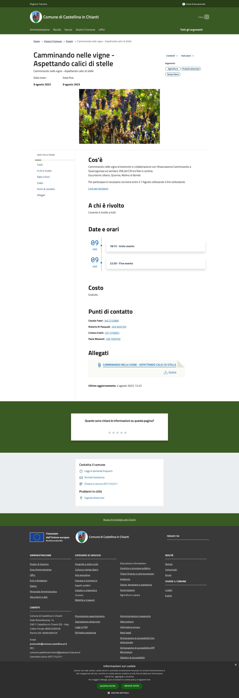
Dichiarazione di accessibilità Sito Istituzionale (137, 640)
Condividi (172, 56)
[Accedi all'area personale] (193, 4)
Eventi (69, 41)
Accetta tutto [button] (107, 686)
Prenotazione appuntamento (90, 616)
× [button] (235, 665)
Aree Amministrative (41, 569)
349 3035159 (119, 327)
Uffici (32, 575)
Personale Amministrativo (43, 591)
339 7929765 (113, 339)
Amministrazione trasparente (135, 616)
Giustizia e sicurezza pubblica (135, 568)
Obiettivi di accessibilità (132, 657)
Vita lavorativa (82, 575)
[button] (119, 692)
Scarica (169, 372)
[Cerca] (205, 17)
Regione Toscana (38, 4)
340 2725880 (111, 320)
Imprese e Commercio (86, 580)
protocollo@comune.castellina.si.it (48, 644)
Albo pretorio (127, 621)
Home (37, 41)
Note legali (125, 632)
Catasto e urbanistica (86, 590)
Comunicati (171, 569)
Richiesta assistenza (85, 632)
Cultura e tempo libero (86, 569)
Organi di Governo (39, 564)
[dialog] (119, 680)
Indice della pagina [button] (46, 154)
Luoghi (168, 590)
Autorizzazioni (127, 590)
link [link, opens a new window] (148, 679)
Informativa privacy (130, 627)
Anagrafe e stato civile (86, 564)
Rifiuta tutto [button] (132, 686)
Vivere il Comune (53, 41)
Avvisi (168, 575)
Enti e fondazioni (38, 580)
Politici (33, 586)
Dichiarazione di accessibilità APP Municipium (137, 650)
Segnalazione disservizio (87, 621)
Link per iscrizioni (98, 189)
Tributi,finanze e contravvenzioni (137, 574)
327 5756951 (112, 333)
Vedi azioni (188, 56)
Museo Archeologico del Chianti (119, 519)
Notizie (169, 564)
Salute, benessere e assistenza (136, 584)
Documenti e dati (39, 597)
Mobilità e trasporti (85, 600)
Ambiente (125, 579)
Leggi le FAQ (81, 627)
